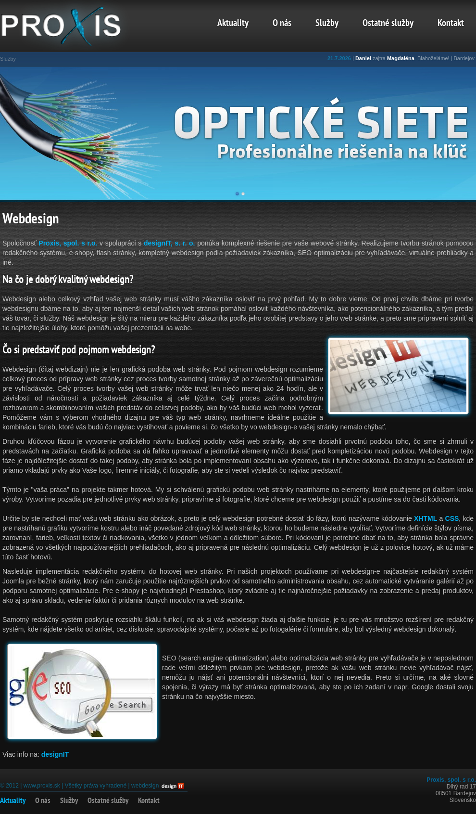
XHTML (425, 518)
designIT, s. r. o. (169, 243)
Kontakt (451, 23)
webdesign (145, 785)
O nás (282, 23)
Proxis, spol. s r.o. (67, 243)
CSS (452, 518)
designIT (55, 754)
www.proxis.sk (42, 785)
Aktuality (233, 23)
